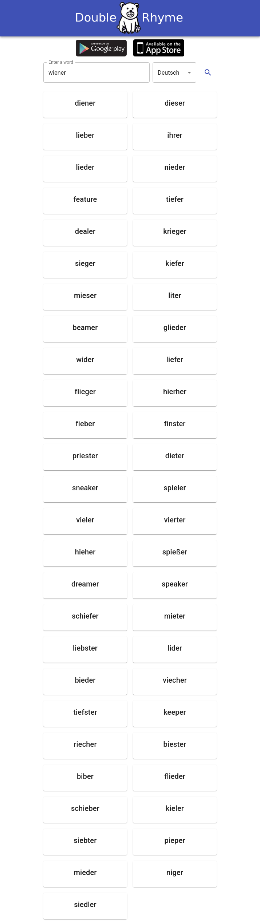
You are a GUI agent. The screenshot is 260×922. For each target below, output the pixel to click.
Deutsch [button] (169, 72)
